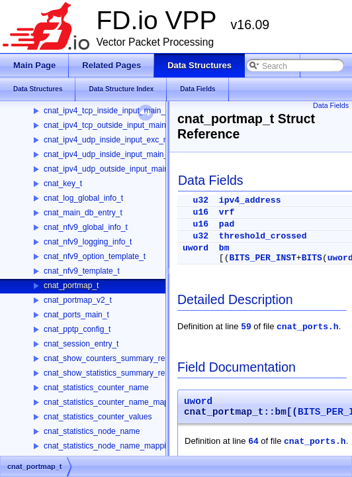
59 (246, 327)
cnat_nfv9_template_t (82, 271)
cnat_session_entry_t (81, 343)
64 (253, 442)
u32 (200, 200)
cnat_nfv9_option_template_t (95, 256)
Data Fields (331, 105)
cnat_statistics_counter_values (98, 416)
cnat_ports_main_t (76, 314)
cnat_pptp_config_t (77, 329)
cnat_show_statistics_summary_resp (108, 373)
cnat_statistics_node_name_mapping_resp (119, 445)
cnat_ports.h (308, 327)
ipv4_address (250, 200)
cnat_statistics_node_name (92, 431)
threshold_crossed (263, 236)
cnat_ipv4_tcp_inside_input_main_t (105, 110)
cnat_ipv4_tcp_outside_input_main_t (108, 125)
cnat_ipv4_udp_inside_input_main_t (107, 154)
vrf (226, 212)
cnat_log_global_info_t (83, 198)
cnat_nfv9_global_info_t (86, 227)
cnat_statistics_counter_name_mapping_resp (123, 402)
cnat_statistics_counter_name (96, 387)
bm (224, 248)
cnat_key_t (63, 183)
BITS (312, 258)
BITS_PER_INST (262, 258)
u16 (200, 212)
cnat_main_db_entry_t (83, 212)
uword (195, 248)
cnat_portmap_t (71, 285)
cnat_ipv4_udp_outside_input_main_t (109, 169)
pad (226, 224)
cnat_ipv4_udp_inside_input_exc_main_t (115, 139)
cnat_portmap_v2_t (78, 300)
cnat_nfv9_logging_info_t (88, 241)
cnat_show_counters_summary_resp (108, 358)
